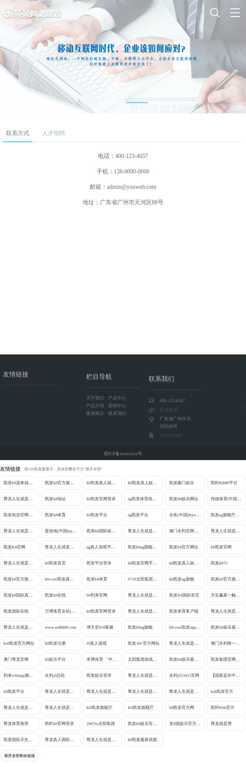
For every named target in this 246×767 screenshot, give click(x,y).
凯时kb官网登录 (59, 723)
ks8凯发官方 (222, 691)
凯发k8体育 (55, 514)
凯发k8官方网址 (183, 547)
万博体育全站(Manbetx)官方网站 (62, 611)
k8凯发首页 (55, 563)
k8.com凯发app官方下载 (186, 627)
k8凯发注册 (55, 643)
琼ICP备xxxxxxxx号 (123, 457)
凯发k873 (219, 563)
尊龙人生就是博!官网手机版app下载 (145, 675)
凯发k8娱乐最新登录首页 (186, 659)
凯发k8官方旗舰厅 (61, 482)
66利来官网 (96, 595)
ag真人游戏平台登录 (104, 547)
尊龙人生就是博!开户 (21, 563)
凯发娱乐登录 (98, 675)
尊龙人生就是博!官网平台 (104, 691)
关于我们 (95, 421)
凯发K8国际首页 (184, 595)
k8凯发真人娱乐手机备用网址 (186, 563)
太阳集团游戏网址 (144, 659)
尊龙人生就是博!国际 (145, 611)
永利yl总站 (55, 675)
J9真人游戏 (96, 643)
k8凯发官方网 (181, 707)
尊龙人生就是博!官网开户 (145, 691)
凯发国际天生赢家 (20, 739)
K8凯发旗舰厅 (99, 707)
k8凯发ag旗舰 (181, 579)
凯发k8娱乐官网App (145, 723)
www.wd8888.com (60, 627)
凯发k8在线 (55, 595)
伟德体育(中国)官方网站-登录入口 (228, 498)
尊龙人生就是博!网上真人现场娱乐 (62, 547)
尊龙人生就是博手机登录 (145, 595)
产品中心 (117, 421)
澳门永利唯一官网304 (228, 643)
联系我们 (117, 437)
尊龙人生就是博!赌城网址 (104, 739)
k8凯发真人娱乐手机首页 (145, 482)
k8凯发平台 (96, 514)
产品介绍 (95, 429)
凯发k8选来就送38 (20, 482)
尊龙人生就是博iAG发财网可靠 (228, 611)
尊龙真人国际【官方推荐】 (62, 739)
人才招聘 (53, 133)
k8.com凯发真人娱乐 (62, 579)
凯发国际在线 (16, 611)
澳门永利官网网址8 (186, 530)
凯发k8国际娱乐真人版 (104, 530)
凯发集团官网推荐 (227, 659)
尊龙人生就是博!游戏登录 (21, 498)
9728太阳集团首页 (144, 579)
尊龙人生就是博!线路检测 (145, 530)
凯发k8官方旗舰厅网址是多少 (228, 579)
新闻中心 (117, 429)
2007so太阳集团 (100, 723)
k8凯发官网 (221, 547)
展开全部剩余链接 (19, 756)
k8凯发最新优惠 (142, 739)
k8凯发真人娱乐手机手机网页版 (104, 482)
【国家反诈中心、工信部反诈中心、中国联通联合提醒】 (228, 675)
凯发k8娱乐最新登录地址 (228, 627)
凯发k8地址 (55, 498)
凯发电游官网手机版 (21, 514)
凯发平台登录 (98, 563)
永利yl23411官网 (184, 675)
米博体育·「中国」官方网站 (104, 659)
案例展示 (95, 437)
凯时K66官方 (222, 707)
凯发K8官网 (14, 547)
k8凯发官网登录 (101, 498)
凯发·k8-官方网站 (144, 643)
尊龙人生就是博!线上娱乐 (21, 530)
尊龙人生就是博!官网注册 (21, 627)
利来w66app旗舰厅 (20, 675)
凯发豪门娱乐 (181, 482)
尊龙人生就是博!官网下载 (62, 691)
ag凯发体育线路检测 (145, 498)
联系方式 (17, 133)
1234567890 (171, 469)
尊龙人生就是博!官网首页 (186, 643)
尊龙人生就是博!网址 (228, 530)
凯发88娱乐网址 (183, 498)
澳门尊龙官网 (16, 659)
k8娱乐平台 (55, 659)
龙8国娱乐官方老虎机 (186, 723)
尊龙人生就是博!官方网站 (21, 707)
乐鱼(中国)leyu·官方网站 (186, 514)
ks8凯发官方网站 (19, 643)
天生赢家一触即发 (227, 595)
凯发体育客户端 (183, 611)
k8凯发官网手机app (145, 563)
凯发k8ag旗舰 (140, 627)
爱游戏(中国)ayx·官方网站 (62, 530)
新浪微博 (168, 444)
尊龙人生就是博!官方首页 (62, 707)
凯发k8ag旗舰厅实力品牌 (145, 547)
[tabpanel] (123, 56)
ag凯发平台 (138, 514)
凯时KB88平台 (224, 482)
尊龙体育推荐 (16, 723)
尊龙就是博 (221, 723)
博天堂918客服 (100, 627)
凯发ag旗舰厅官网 (227, 514)
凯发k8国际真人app (21, 595)
